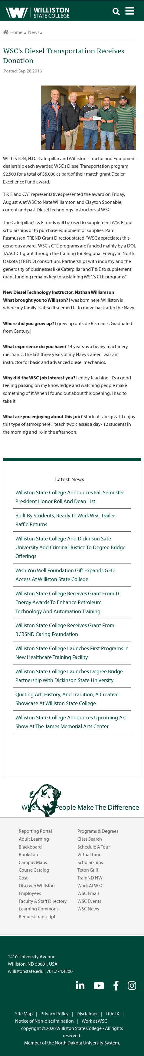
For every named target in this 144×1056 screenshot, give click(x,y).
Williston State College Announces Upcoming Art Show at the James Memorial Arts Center (70, 722)
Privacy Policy (55, 1014)
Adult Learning (34, 839)
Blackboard (30, 847)
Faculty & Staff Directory (43, 901)
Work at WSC (90, 886)
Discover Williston (37, 886)
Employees (30, 893)
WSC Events (89, 901)
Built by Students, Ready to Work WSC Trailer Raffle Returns (65, 520)
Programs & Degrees (97, 831)
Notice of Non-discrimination (44, 1021)
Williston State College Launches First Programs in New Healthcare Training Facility (72, 652)
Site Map (24, 1014)
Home (12, 32)
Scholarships (90, 862)
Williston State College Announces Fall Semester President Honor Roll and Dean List (69, 497)
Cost (23, 878)
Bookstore (29, 854)
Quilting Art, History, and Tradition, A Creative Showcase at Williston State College (67, 699)
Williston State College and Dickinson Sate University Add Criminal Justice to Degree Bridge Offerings (70, 547)
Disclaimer (87, 1014)
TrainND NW (90, 878)
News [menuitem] (33, 32)
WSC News (88, 909)
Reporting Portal (35, 831)
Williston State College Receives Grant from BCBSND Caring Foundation (64, 629)
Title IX (112, 1014)
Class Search (89, 839)
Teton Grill (87, 870)
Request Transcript (37, 916)
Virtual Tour (88, 854)
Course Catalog (34, 870)
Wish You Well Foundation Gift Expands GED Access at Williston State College (65, 575)
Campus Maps (33, 862)
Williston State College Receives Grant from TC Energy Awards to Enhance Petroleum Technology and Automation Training (68, 602)
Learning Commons (38, 909)
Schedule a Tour (93, 847)
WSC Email (88, 893)
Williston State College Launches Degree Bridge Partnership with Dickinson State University (69, 676)
